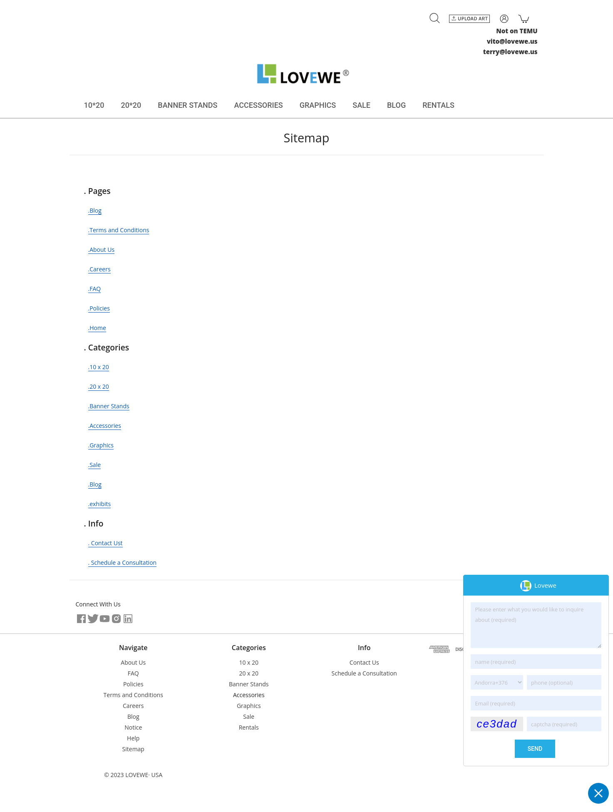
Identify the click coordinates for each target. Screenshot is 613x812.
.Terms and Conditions (118, 230)
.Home (97, 328)
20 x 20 (248, 673)
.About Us (101, 249)
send (535, 748)
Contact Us (364, 662)
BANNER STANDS (187, 105)
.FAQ (94, 289)
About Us (133, 662)
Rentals (249, 727)
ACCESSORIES (258, 105)
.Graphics (101, 445)
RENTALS (438, 105)
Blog (133, 716)
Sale (248, 716)
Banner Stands (248, 684)
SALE (361, 105)
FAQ (133, 673)
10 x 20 (248, 662)
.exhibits (99, 504)
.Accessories (104, 426)
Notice (133, 727)
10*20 (94, 105)
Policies (133, 684)
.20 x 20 (98, 386)
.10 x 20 (98, 367)
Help (133, 738)
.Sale (94, 465)
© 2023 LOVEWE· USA (133, 775)
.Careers (99, 269)
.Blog (95, 210)
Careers (133, 706)
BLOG (396, 105)
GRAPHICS (318, 105)
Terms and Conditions (133, 695)
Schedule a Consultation (364, 673)
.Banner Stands (108, 406)
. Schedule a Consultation (122, 562)
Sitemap (133, 749)
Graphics (249, 706)
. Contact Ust (105, 543)
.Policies (99, 308)
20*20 (131, 105)
